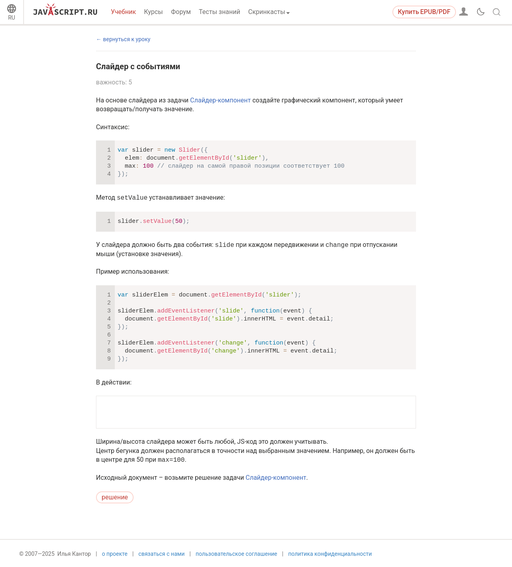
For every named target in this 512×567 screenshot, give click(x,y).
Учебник (123, 12)
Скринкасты (266, 12)
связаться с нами (161, 554)
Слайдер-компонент (220, 100)
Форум (181, 12)
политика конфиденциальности (330, 554)
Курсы (153, 12)
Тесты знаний (219, 12)
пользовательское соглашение (236, 554)
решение (115, 497)
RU (11, 17)
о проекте (115, 554)
